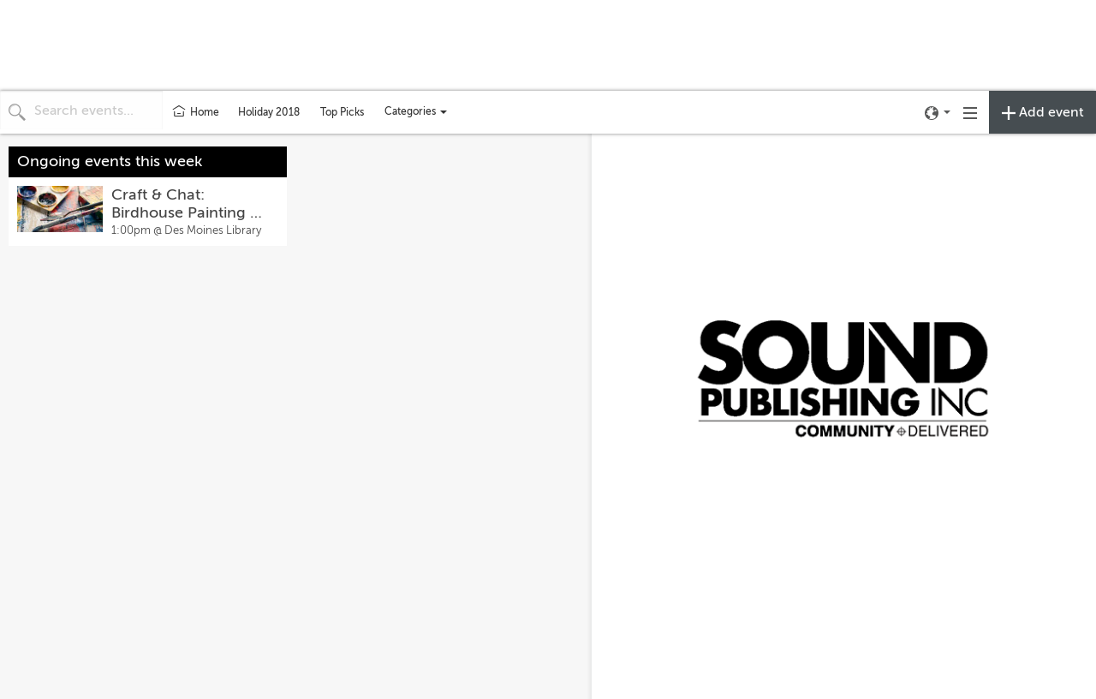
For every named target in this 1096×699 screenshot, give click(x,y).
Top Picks (342, 112)
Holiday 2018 (269, 112)
